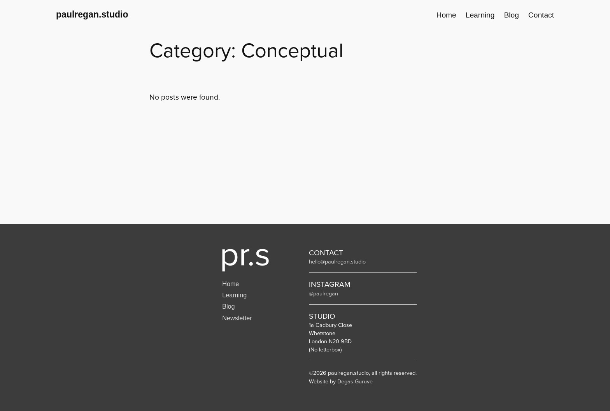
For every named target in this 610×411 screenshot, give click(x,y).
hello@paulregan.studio (337, 261)
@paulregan (323, 293)
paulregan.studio (92, 14)
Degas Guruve (355, 381)
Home (230, 283)
